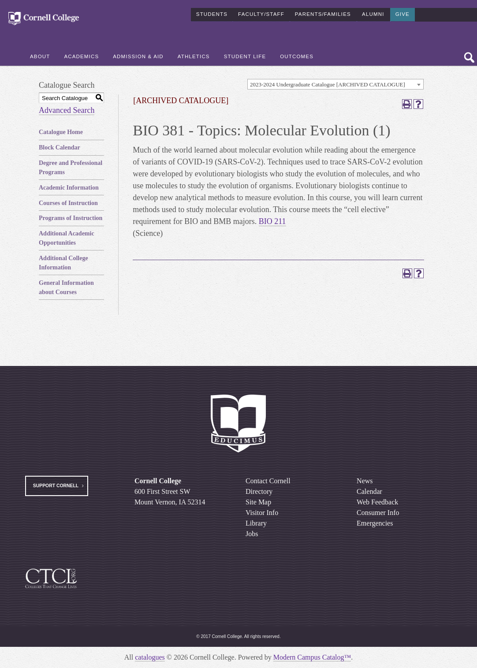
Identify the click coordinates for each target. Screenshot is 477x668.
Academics (81, 53)
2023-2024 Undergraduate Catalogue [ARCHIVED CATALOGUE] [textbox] (327, 84)
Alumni (373, 10)
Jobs (252, 533)
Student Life (245, 53)
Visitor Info (262, 512)
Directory (259, 491)
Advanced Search (66, 110)
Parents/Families (323, 10)
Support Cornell (55, 485)
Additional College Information (63, 263)
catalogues (150, 657)
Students (211, 10)
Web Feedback (377, 502)
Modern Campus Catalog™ (312, 657)
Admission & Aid (138, 53)
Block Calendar (59, 147)
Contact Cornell (268, 481)
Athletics (194, 53)
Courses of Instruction (68, 203)
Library (256, 523)
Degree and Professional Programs (70, 167)
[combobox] (335, 84)
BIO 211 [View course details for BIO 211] (272, 221)
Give (402, 10)
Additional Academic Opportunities (66, 238)
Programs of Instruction (70, 218)
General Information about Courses (66, 287)
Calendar (369, 491)
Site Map (258, 502)
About (40, 53)
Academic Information (69, 187)
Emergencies (375, 523)
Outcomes (296, 53)
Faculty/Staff (261, 10)
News (365, 481)
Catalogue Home (61, 132)
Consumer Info (378, 512)
